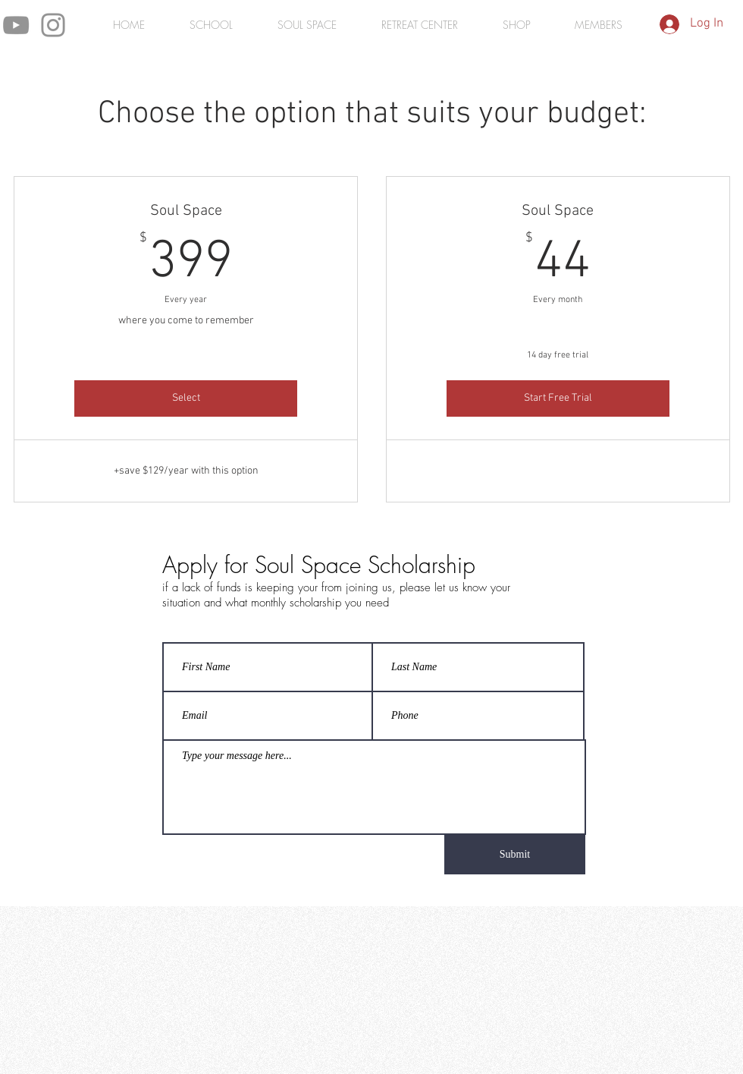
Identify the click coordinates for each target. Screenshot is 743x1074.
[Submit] (514, 854)
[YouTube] (16, 25)
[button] (598, 25)
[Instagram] (53, 25)
